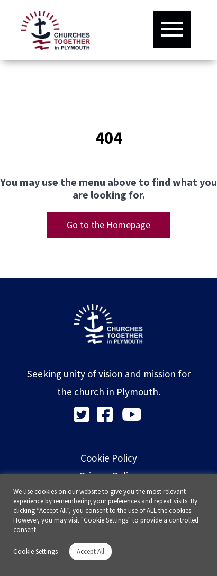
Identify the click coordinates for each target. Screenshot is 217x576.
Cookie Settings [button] (35, 551)
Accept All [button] (90, 551)
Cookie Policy (108, 458)
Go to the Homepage (108, 225)
